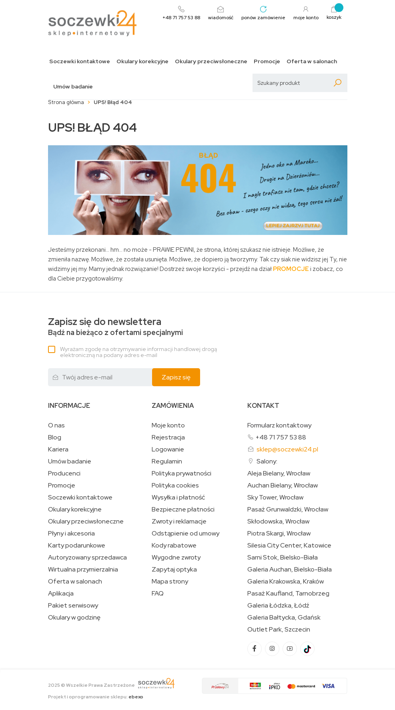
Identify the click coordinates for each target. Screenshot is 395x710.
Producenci (64, 473)
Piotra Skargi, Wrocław (279, 533)
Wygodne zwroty (176, 558)
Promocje (267, 61)
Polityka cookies (175, 485)
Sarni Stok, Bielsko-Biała (282, 558)
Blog (54, 437)
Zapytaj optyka (174, 570)
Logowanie (168, 449)
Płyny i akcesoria (71, 533)
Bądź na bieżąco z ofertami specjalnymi (115, 327)
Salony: (267, 461)
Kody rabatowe (174, 546)
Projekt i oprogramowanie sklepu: (95, 697)
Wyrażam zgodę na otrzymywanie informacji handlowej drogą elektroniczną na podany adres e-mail (138, 352)
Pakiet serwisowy (73, 606)
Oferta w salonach (311, 61)
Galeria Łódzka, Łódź (278, 606)
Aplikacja (61, 594)
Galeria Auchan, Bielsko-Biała (289, 570)
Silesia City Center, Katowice (289, 546)
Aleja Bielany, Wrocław (278, 473)
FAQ (158, 594)
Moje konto (168, 425)
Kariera (58, 449)
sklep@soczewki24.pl (287, 449)
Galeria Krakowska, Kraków (285, 582)
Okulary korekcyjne (142, 61)
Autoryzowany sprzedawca (87, 558)
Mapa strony (170, 582)
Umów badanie (73, 86)
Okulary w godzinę (74, 618)
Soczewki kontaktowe (79, 61)
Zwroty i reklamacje (179, 521)
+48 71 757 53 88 (280, 437)
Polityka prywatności (181, 473)
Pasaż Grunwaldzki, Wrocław (287, 509)
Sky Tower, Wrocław (275, 497)
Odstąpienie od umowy (185, 533)
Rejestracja (168, 437)
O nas (56, 425)
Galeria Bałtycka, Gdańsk (284, 618)
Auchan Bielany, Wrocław (282, 485)
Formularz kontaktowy (279, 425)
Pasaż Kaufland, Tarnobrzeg (288, 594)
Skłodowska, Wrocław (278, 521)
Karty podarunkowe (76, 546)
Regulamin (167, 461)
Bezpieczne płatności (183, 509)
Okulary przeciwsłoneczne (211, 61)
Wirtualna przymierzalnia (83, 570)
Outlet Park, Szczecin (278, 630)
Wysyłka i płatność (178, 497)
